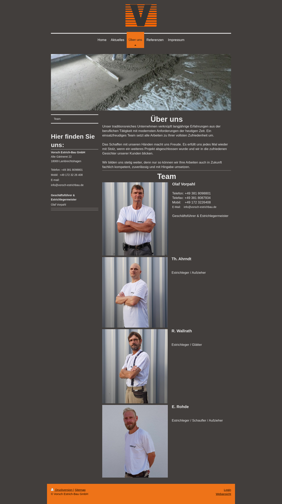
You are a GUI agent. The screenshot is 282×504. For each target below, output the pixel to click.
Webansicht (223, 494)
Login (227, 489)
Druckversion (62, 489)
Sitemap (80, 489)
